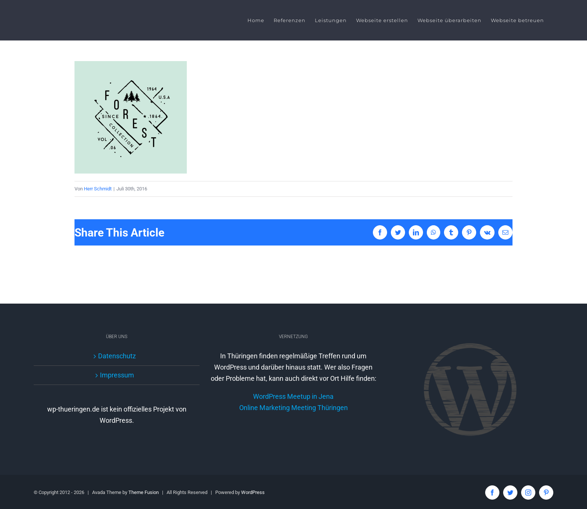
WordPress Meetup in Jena (292, 407)
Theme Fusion (143, 492)
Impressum (116, 375)
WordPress (253, 492)
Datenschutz (116, 355)
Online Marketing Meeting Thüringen (291, 418)
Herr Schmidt (96, 189)
